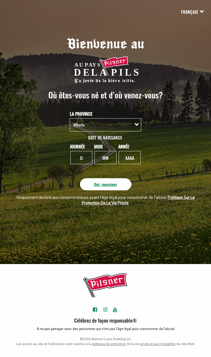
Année (123, 146)
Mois (98, 146)
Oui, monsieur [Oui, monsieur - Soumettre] (105, 184)
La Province (81, 114)
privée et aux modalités (158, 344)
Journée (77, 146)
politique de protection (109, 344)
